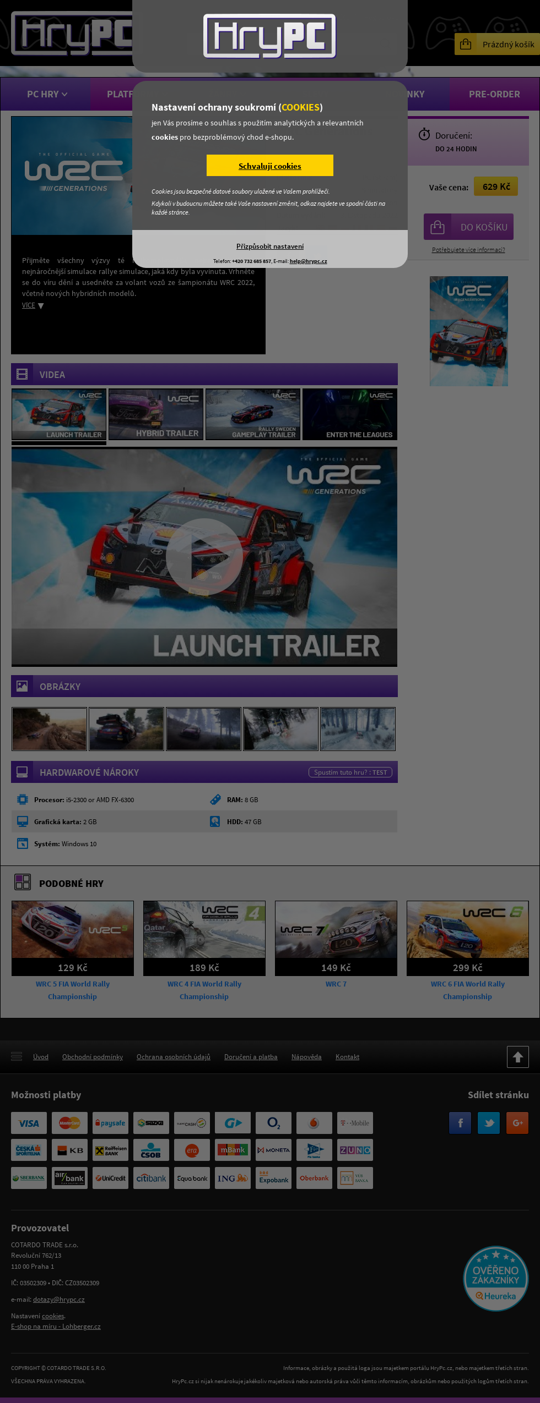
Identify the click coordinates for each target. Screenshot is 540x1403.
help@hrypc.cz (308, 261)
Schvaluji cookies (270, 166)
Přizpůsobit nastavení (270, 246)
